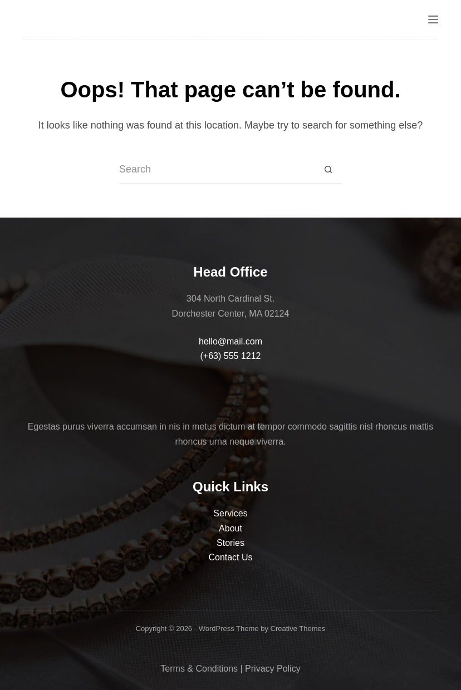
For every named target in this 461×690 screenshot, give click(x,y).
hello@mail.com (230, 341)
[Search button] (328, 170)
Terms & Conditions (199, 668)
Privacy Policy (273, 668)
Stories (230, 543)
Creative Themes (298, 628)
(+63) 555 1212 (230, 356)
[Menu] (433, 19)
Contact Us (230, 557)
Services (230, 513)
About (230, 528)
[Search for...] (216, 170)
